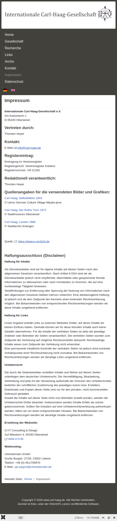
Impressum (13, 75)
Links (9, 55)
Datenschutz (14, 81)
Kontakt (10, 68)
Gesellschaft (14, 41)
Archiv (9, 61)
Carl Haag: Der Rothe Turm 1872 (25, 210)
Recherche (13, 48)
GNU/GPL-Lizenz (59, 503)
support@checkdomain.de (34, 466)
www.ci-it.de (15, 438)
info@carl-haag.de (29, 147)
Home (9, 34)
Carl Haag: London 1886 (20, 222)
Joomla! (22, 503)
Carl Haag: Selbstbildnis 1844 (23, 198)
